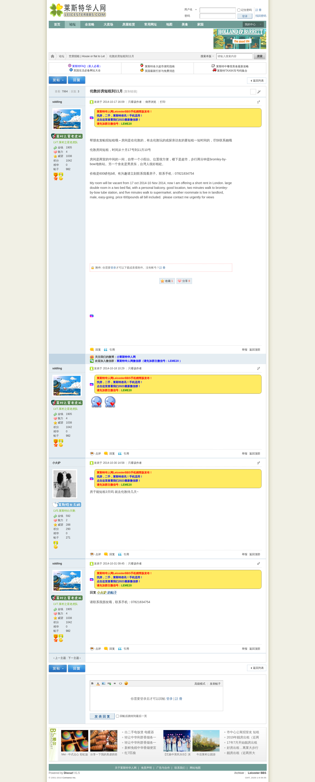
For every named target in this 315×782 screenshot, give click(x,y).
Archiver (239, 773)
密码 (187, 15)
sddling (57, 101)
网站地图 (195, 767)
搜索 (259, 56)
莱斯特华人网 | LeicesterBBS (51, 56)
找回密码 (260, 15)
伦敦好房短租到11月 (106, 91)
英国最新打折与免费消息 (160, 71)
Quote (115, 683)
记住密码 (246, 10)
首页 (57, 24)
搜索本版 (206, 56)
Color (98, 683)
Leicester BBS (257, 773)
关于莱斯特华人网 (126, 767)
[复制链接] (130, 91)
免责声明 (146, 767)
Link (109, 683)
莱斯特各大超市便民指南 (160, 66)
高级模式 (200, 683)
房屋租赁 (128, 24)
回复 (98, 349)
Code (120, 683)
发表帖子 (215, 683)
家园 (200, 24)
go (259, 91)
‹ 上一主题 (59, 658)
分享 (186, 281)
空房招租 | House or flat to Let (87, 56)
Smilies (126, 683)
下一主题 (74, 658)
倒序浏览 (150, 101)
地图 (169, 24)
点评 (98, 453)
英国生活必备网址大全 (87, 70)
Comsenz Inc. (69, 777)
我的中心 (250, 24)
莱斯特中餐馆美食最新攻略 (232, 66)
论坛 (72, 24)
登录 (113, 267)
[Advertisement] (131, 39)
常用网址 (150, 24)
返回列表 (258, 80)
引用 (112, 349)
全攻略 (89, 24)
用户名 (188, 9)
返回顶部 (254, 349)
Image (103, 683)
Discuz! (69, 773)
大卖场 (108, 24)
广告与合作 (163, 767)
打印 (162, 101)
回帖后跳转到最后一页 (133, 716)
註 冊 (258, 10)
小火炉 (56, 462)
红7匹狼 (130, 753)
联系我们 (179, 767)
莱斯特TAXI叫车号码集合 (232, 70)
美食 (185, 24)
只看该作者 (135, 101)
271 (68, 537)
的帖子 (107, 592)
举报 (244, 349)
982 (68, 169)
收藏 (169, 281)
